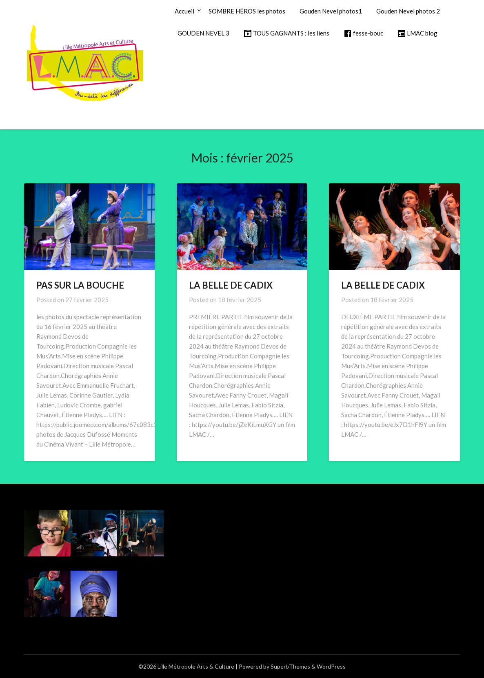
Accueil (184, 11)
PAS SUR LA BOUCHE (80, 285)
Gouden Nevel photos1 (331, 11)
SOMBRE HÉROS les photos (247, 11)
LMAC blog (417, 33)
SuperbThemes (290, 666)
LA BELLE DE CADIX (231, 285)
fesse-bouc (363, 33)
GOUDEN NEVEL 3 (203, 33)
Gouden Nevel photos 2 (408, 11)
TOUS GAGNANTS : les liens (286, 33)
